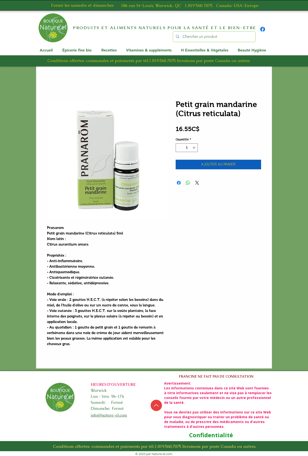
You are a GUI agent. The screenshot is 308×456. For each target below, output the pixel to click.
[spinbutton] (187, 148)
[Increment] (194, 148)
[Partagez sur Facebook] (179, 183)
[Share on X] (197, 183)
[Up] (156, 405)
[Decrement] (179, 148)
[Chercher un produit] (213, 37)
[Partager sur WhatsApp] (188, 183)
